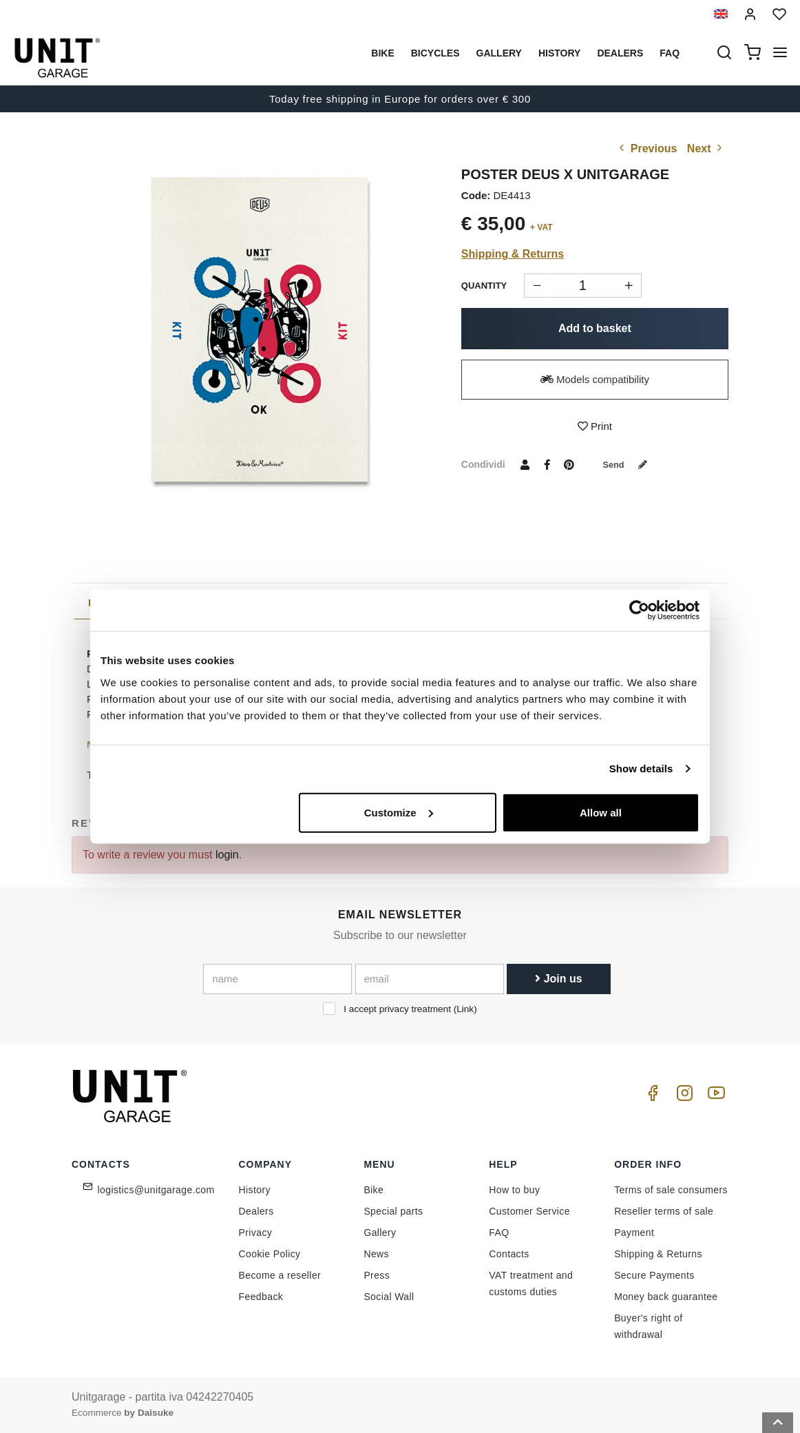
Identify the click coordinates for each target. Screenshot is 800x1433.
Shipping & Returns (512, 254)
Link (465, 1009)
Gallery (499, 53)
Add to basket (594, 328)
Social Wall (389, 1296)
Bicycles (435, 53)
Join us (558, 978)
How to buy (514, 1189)
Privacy (256, 1232)
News (376, 1253)
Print (595, 426)
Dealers (620, 53)
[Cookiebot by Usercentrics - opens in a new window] (639, 610)
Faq (670, 53)
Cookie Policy (270, 1253)
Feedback (261, 1296)
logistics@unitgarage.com (156, 1189)
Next (706, 148)
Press (377, 1275)
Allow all (601, 812)
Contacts (509, 1253)
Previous (646, 148)
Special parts (393, 1211)
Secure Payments (654, 1275)
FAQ (499, 1232)
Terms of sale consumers (671, 1189)
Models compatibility (594, 379)
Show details (641, 768)
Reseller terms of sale (663, 1211)
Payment (634, 1232)
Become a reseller (280, 1275)
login (227, 854)
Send (629, 464)
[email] (429, 979)
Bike (382, 53)
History (559, 53)
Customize (398, 812)
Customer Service (529, 1211)
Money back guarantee (665, 1296)
